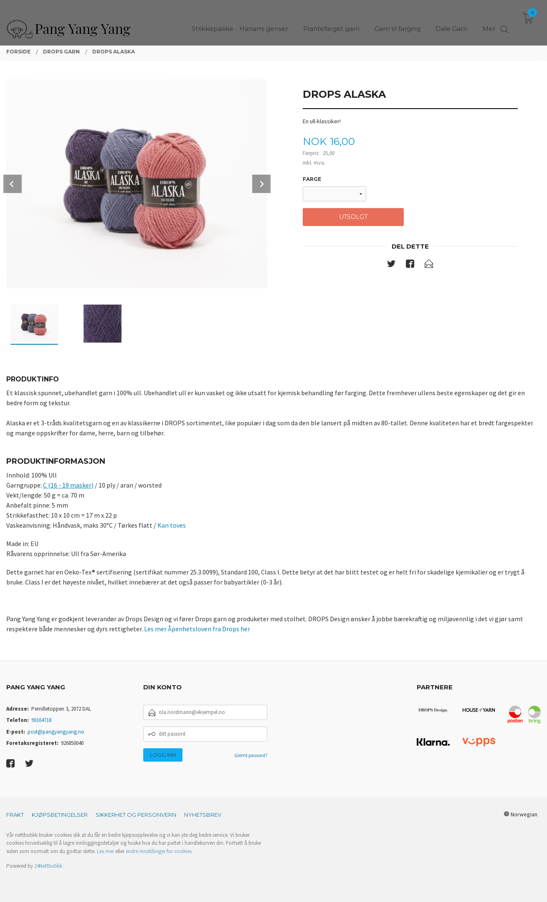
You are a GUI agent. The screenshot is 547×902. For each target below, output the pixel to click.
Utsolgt (353, 217)
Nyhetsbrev (202, 814)
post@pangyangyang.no (56, 731)
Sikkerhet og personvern (136, 814)
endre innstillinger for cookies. (159, 851)
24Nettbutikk (48, 865)
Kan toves (171, 525)
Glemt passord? (250, 755)
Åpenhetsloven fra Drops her (209, 629)
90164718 (41, 720)
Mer (488, 21)
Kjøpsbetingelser (60, 814)
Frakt (15, 814)
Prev (12, 184)
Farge (312, 179)
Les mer (156, 629)
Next (261, 184)
